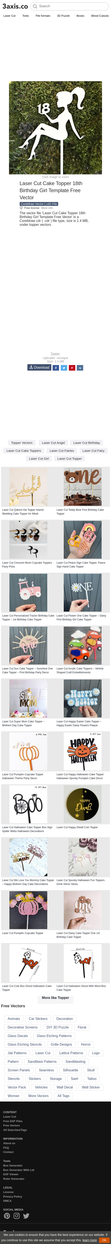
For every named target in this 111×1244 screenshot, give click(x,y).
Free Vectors (11, 1125)
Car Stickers (38, 1019)
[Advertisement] (55, 51)
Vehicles (41, 1087)
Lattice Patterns (71, 1053)
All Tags (64, 1096)
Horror (86, 1044)
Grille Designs (61, 1044)
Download (39, 367)
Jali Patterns (17, 1053)
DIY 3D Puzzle (58, 1027)
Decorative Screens (23, 1027)
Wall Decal (65, 1087)
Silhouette (70, 1070)
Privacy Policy (12, 1196)
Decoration (64, 1019)
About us (9, 1143)
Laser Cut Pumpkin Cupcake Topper (22, 933)
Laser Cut (9, 15)
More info (47, 208)
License (8, 1192)
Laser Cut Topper (69, 458)
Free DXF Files (12, 1121)
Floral (82, 1027)
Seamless (46, 1070)
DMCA (7, 1200)
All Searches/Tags (15, 1130)
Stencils (14, 1079)
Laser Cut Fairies (62, 450)
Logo (96, 1053)
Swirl (74, 1079)
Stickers (35, 1079)
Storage (56, 1079)
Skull (91, 1070)
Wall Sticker (91, 1087)
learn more (90, 1240)
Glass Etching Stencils (25, 1044)
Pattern (13, 1061)
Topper (55, 353)
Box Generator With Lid (18, 1170)
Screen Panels (19, 1070)
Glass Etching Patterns (54, 1036)
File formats (43, 15)
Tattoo (92, 1079)
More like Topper (55, 998)
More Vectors (38, 1096)
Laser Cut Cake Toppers (23, 450)
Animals (14, 1019)
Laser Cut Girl (39, 458)
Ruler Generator (13, 1178)
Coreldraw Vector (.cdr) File (39, 204)
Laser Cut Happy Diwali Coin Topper (77, 827)
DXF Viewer (10, 1174)
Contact (8, 1152)
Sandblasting (76, 1061)
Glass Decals (18, 1036)
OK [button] (104, 1240)
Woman (13, 1096)
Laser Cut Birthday (86, 443)
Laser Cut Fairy (94, 450)
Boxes (80, 15)
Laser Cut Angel (53, 443)
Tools (25, 15)
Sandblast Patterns (42, 1061)
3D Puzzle (63, 15)
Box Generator (12, 1165)
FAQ (6, 1147)
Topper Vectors (22, 443)
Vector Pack (17, 1087)
